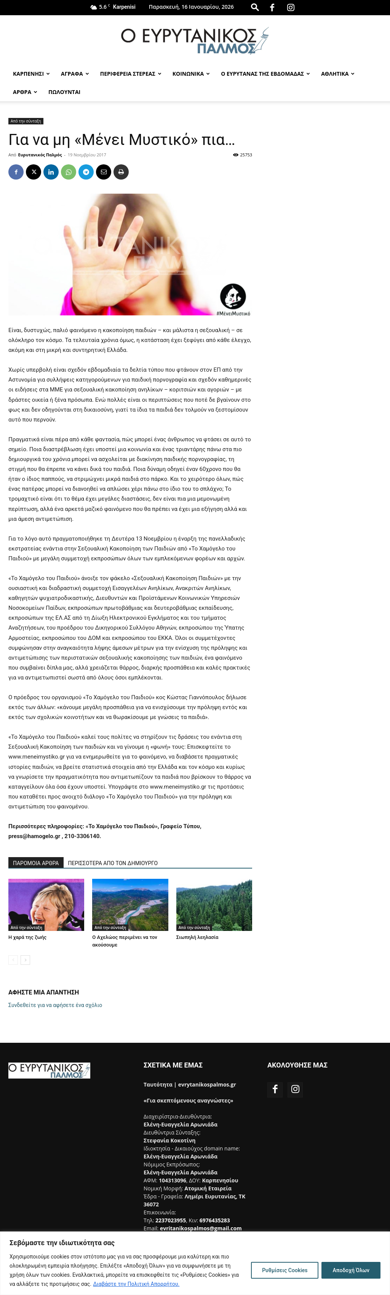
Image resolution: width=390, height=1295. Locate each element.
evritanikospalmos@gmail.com (201, 1228)
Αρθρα (25, 91)
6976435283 (215, 1220)
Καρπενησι (31, 73)
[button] (255, 7)
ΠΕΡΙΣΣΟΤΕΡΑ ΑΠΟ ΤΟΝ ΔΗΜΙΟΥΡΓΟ (113, 863)
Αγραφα (75, 73)
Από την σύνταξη (26, 121)
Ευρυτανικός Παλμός (40, 155)
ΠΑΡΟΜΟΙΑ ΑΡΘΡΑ (36, 863)
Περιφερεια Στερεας (130, 73)
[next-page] (25, 960)
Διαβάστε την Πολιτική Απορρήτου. (136, 1284)
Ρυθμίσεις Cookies (284, 1270)
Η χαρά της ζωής (27, 937)
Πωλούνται (64, 91)
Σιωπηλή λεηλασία (197, 937)
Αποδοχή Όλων (350, 1270)
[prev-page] (13, 960)
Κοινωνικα (191, 73)
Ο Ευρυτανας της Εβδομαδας (265, 73)
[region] (195, 1263)
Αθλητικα (338, 73)
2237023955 (170, 1220)
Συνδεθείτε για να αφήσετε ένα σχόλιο (55, 1005)
